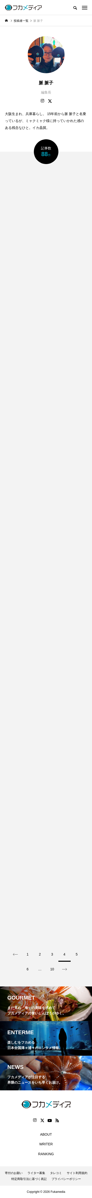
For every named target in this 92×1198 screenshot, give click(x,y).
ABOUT (46, 1134)
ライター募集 (36, 1173)
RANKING (46, 1154)
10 (52, 969)
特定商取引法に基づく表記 (29, 1179)
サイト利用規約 (77, 1173)
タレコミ (56, 1173)
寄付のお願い (14, 1173)
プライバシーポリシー (66, 1179)
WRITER (46, 1144)
